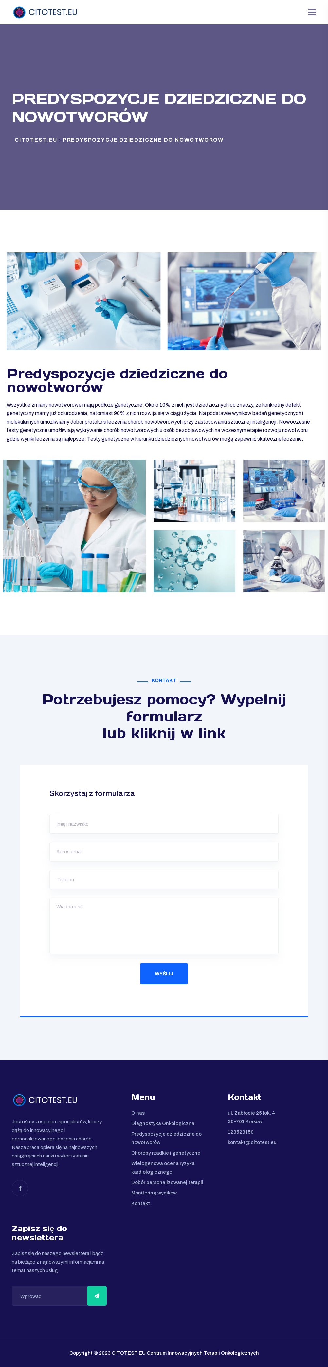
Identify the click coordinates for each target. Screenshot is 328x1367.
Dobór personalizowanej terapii (167, 1182)
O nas (138, 1113)
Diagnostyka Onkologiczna (162, 1123)
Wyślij (164, 973)
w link (203, 733)
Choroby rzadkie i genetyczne (165, 1153)
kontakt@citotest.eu (252, 1142)
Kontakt (140, 1203)
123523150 (241, 1132)
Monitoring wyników (154, 1192)
